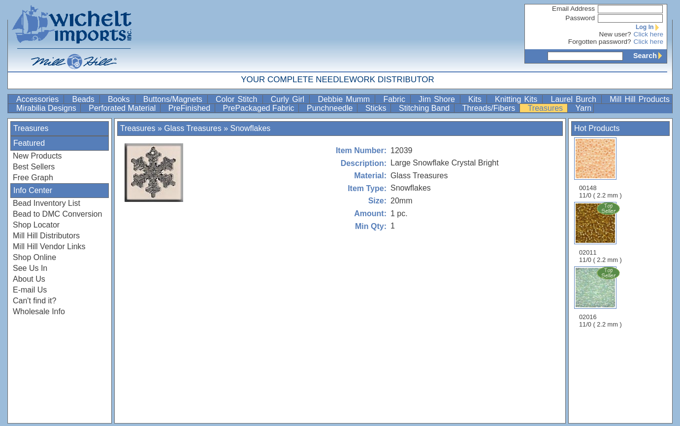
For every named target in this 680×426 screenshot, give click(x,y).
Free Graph (33, 177)
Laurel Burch (574, 99)
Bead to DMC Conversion (57, 214)
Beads (84, 99)
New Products (37, 156)
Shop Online (34, 257)
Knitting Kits (517, 99)
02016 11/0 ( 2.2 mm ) (601, 297)
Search (650, 56)
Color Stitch (238, 99)
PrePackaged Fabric (259, 108)
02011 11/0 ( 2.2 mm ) (601, 232)
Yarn (584, 108)
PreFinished (190, 108)
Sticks (377, 108)
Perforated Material (123, 108)
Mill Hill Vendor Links (49, 246)
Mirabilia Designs (47, 108)
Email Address (573, 8)
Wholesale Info (39, 311)
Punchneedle (331, 108)
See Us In (30, 268)
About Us (29, 279)
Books (120, 99)
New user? (615, 34)
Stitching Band (425, 108)
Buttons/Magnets (174, 99)
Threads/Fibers (490, 108)
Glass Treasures (192, 128)
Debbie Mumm (345, 99)
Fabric (395, 99)
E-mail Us (30, 290)
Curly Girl (289, 99)
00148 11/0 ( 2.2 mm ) (600, 168)
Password (580, 18)
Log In (649, 27)
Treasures (546, 108)
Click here (648, 34)
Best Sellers (34, 167)
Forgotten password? (599, 41)
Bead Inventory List (46, 203)
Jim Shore (438, 99)
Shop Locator (36, 225)
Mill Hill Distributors (46, 235)
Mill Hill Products (640, 99)
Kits (476, 99)
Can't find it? (34, 300)
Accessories (39, 99)
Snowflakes (250, 128)
